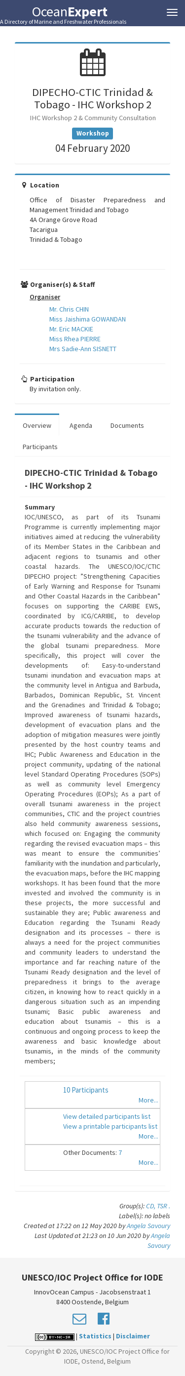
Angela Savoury (148, 1225)
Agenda (81, 425)
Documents (127, 425)
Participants (40, 446)
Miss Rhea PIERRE (75, 338)
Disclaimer (133, 1335)
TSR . (163, 1205)
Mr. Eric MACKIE (71, 328)
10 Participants (86, 1090)
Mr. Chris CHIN (69, 309)
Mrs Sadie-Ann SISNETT (82, 348)
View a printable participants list (110, 1126)
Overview (37, 425)
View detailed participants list (106, 1116)
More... (148, 1100)
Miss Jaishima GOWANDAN (87, 319)
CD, (151, 1205)
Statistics (95, 1335)
